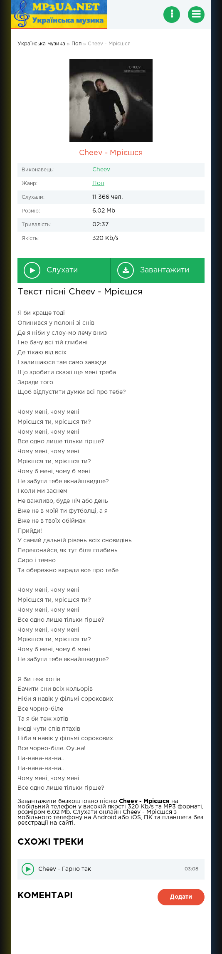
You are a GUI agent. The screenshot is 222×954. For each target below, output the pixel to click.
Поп (98, 183)
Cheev (101, 169)
